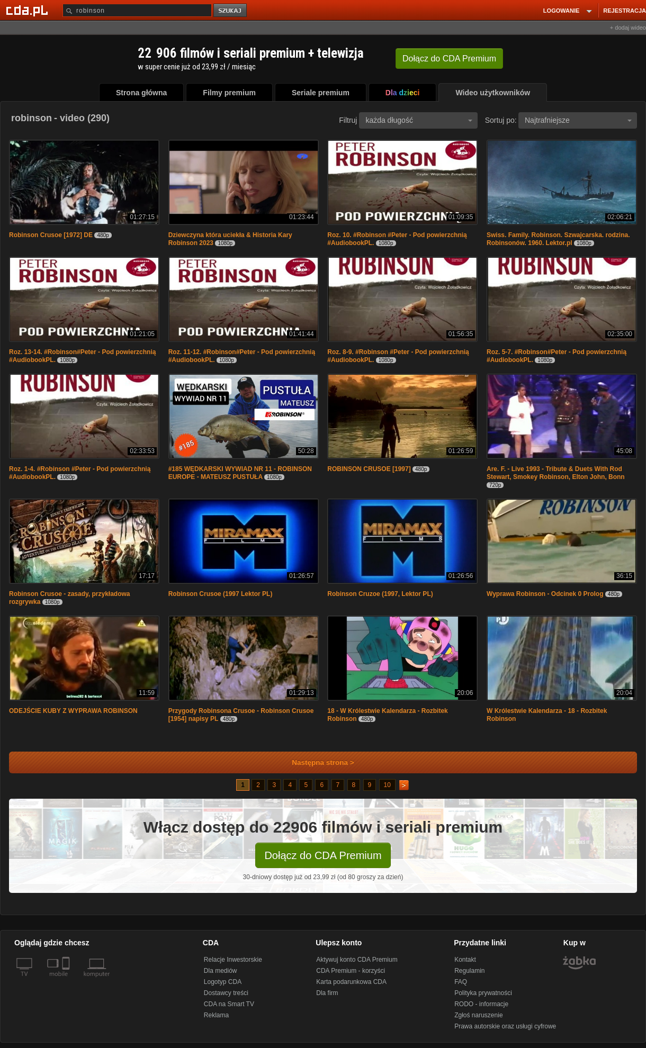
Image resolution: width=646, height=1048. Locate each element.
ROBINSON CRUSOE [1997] (368, 469)
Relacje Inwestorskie (233, 959)
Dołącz (449, 58)
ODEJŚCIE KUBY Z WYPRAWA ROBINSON (73, 711)
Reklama (216, 1015)
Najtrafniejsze (578, 120)
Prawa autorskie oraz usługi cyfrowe (505, 1026)
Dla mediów (220, 970)
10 (387, 785)
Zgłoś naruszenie (478, 1015)
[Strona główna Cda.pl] (28, 10)
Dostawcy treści (226, 993)
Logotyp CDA (222, 982)
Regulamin (469, 970)
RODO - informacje (481, 1004)
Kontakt (465, 959)
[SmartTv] (67, 980)
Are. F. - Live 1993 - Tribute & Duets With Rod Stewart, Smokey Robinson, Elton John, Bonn (556, 473)
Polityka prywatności (483, 993)
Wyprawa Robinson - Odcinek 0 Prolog (545, 594)
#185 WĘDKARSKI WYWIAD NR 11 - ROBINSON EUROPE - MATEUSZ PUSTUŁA (240, 473)
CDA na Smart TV (229, 1004)
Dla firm (327, 993)
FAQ (460, 982)
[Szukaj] (137, 10)
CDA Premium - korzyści (350, 970)
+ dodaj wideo (628, 27)
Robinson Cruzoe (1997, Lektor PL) (380, 594)
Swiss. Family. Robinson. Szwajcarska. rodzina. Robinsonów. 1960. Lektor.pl (558, 239)
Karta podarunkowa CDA (351, 982)
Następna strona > (316, 762)
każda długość (418, 120)
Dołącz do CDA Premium (322, 855)
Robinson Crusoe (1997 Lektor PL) (220, 594)
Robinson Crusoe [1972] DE (51, 235)
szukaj (230, 11)
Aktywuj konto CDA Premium (356, 959)
